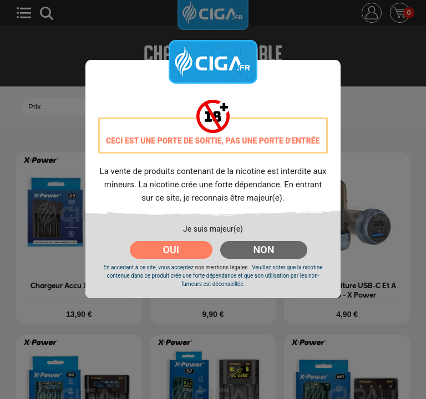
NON (264, 249)
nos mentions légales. (222, 267)
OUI (171, 249)
